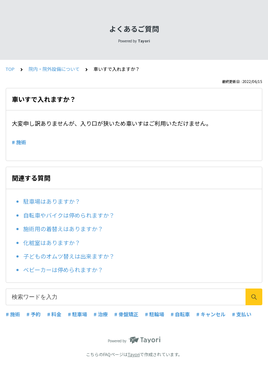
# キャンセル (211, 314)
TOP (10, 69)
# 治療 (100, 314)
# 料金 (54, 314)
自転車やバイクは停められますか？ (69, 215)
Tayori (134, 354)
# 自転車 (180, 314)
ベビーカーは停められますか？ (63, 269)
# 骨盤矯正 (126, 314)
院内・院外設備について (54, 69)
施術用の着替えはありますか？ (63, 228)
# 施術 (19, 142)
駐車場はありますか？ (51, 201)
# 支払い (241, 314)
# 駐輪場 (154, 314)
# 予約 (33, 314)
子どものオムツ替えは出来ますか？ (69, 256)
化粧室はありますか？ (51, 242)
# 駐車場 (77, 314)
